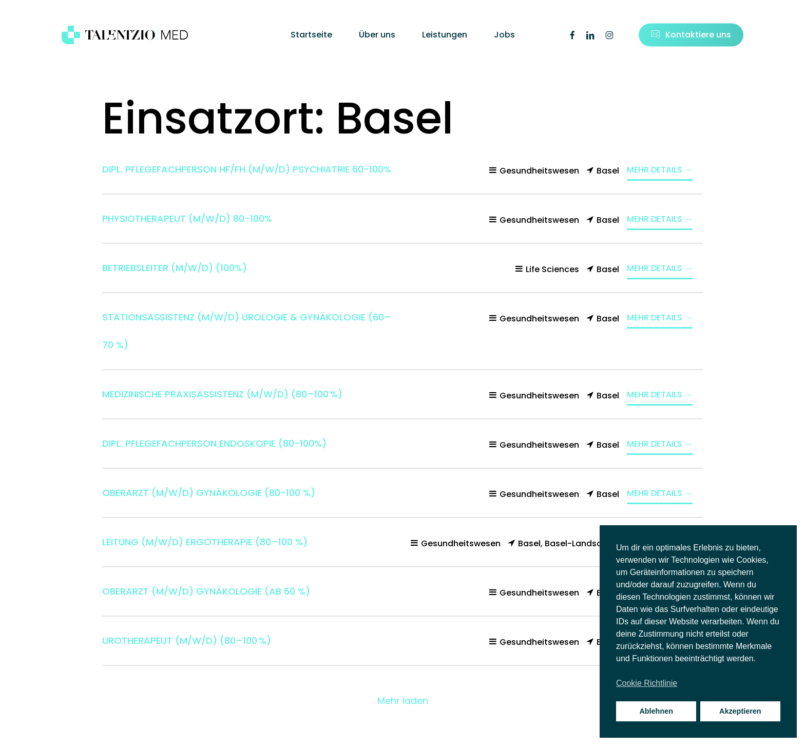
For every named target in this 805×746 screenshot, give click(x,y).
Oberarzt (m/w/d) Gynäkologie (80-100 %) (208, 492)
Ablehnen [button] (656, 711)
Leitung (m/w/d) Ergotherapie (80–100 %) (205, 541)
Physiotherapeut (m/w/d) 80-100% (187, 218)
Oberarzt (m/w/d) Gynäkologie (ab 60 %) (206, 591)
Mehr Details (660, 170)
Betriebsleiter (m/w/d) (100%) (174, 267)
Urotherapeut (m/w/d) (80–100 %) (186, 640)
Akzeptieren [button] (740, 711)
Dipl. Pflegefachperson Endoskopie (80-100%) (214, 443)
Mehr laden (402, 700)
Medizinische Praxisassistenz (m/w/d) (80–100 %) (222, 394)
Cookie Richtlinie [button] (646, 683)
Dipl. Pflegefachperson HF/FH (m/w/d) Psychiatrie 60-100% (246, 169)
